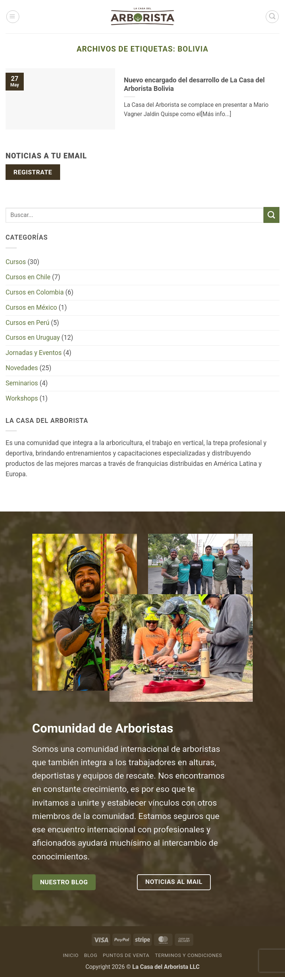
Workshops (22, 398)
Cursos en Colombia (35, 292)
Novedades (22, 368)
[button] (12, 16)
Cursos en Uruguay (33, 337)
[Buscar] (272, 16)
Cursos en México (31, 307)
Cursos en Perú (27, 322)
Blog (90, 955)
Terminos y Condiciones (188, 955)
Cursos (16, 262)
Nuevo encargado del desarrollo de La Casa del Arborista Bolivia (194, 84)
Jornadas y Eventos (34, 352)
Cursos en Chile (28, 277)
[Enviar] (271, 215)
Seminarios (22, 383)
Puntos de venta (126, 955)
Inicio (71, 955)
